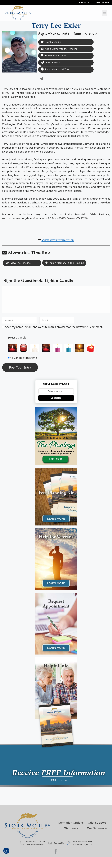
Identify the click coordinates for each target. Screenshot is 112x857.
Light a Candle (51, 42)
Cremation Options (71, 823)
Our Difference (97, 828)
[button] (104, 13)
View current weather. (58, 240)
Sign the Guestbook (54, 56)
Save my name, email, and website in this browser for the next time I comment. (54, 327)
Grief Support (97, 823)
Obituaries (71, 828)
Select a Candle (17, 338)
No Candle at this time (23, 358)
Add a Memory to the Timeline (59, 48)
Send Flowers (50, 62)
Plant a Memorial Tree (54, 70)
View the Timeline (18, 263)
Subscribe (56, 398)
